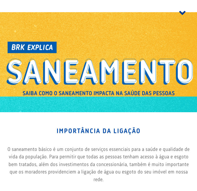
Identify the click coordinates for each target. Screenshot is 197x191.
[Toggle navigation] (182, 14)
